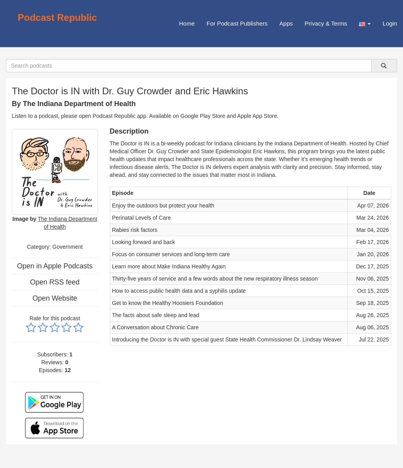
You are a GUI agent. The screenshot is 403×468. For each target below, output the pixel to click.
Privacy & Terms (326, 23)
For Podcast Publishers (237, 23)
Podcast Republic (57, 17)
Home (187, 23)
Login (390, 23)
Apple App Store (257, 116)
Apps (286, 23)
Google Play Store (203, 116)
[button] (365, 23)
